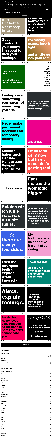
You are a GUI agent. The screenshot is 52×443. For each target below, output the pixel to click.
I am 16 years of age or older (12, 12)
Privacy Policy (17, 7)
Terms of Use (15, 6)
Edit (47, 9)
